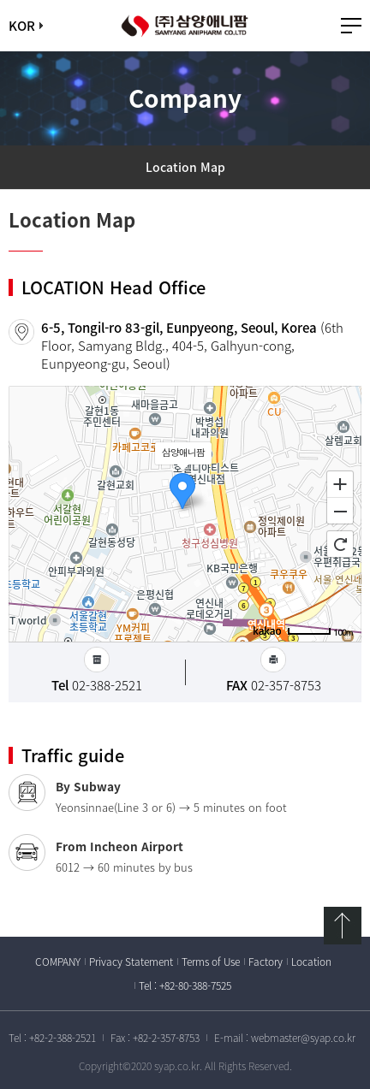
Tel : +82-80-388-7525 (185, 985)
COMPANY (58, 961)
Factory (265, 961)
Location (311, 961)
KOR (22, 25)
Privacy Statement (131, 961)
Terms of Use (211, 961)
